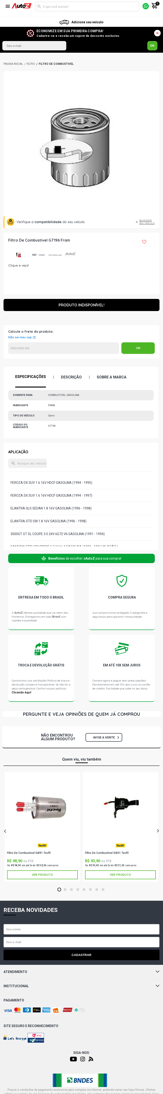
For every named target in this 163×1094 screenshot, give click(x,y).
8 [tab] (103, 890)
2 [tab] (65, 890)
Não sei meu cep (20, 337)
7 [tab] (96, 890)
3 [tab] (71, 890)
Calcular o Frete (63, 348)
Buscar (39, 6)
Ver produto (42, 874)
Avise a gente (106, 737)
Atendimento (81, 972)
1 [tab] (59, 889)
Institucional (81, 986)
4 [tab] (77, 890)
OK (152, 45)
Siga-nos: (81, 1052)
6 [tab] (90, 890)
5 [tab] (84, 890)
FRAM (18, 255)
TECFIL (42, 845)
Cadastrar (81, 955)
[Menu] (8, 6)
